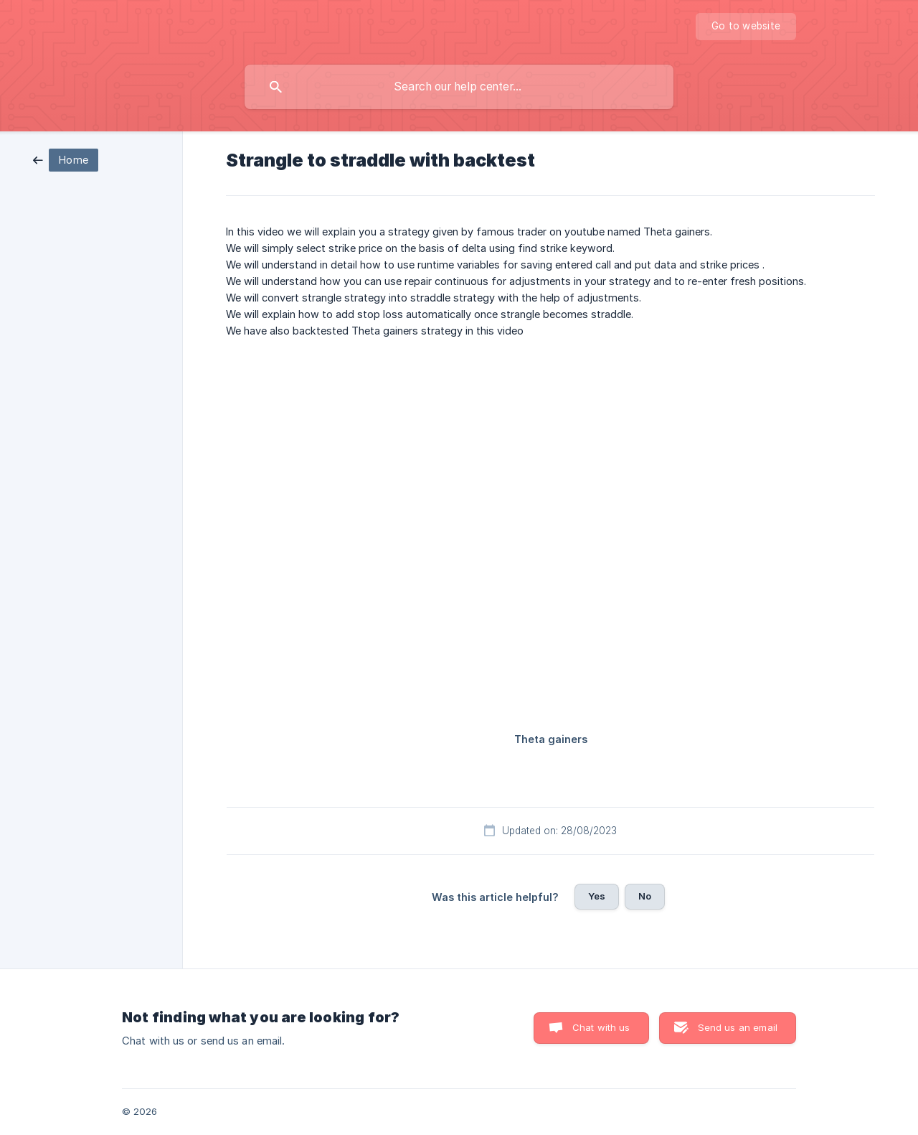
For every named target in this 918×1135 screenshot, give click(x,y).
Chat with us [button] (601, 1027)
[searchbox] (459, 87)
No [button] (644, 896)
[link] (65, 159)
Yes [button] (596, 896)
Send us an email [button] (737, 1027)
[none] (746, 26)
